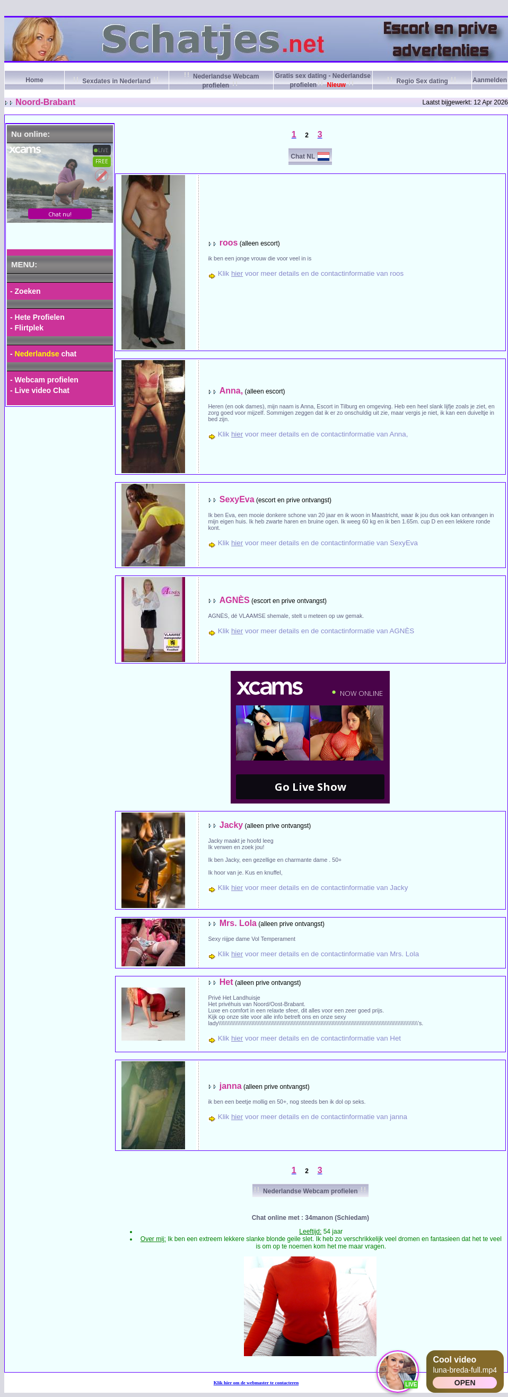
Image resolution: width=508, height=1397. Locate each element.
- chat (43, 354)
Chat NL (303, 156)
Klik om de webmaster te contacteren (256, 1382)
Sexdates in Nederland (116, 81)
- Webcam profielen (44, 380)
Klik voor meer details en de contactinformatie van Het (309, 1038)
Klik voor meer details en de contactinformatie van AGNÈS (316, 631)
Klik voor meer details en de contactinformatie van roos (311, 273)
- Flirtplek (26, 328)
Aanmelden (489, 80)
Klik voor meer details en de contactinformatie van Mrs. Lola (318, 954)
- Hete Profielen (37, 317)
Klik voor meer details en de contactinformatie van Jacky (313, 888)
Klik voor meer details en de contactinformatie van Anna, (313, 434)
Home (34, 80)
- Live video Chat (39, 390)
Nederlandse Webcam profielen (310, 1191)
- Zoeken (25, 291)
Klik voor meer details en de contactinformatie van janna (312, 1117)
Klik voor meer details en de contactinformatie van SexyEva (318, 543)
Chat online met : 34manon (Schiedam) (310, 1217)
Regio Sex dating (422, 81)
